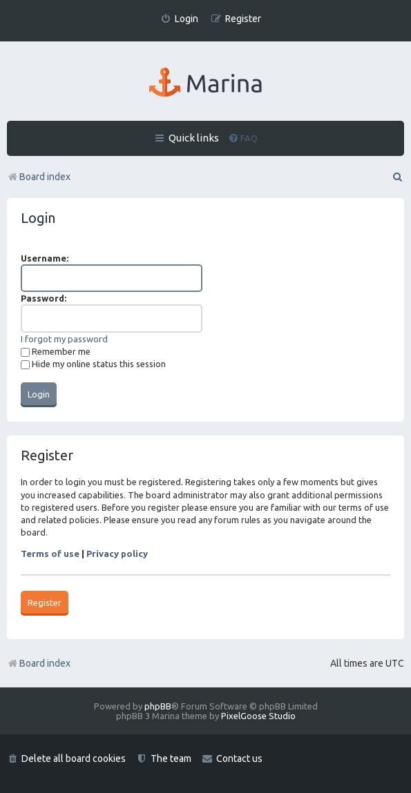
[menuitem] (179, 19)
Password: (43, 298)
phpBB (157, 706)
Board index (38, 663)
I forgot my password (64, 339)
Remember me (55, 351)
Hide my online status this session (93, 364)
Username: (44, 258)
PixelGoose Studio (258, 716)
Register (44, 602)
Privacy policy (117, 553)
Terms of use (50, 553)
